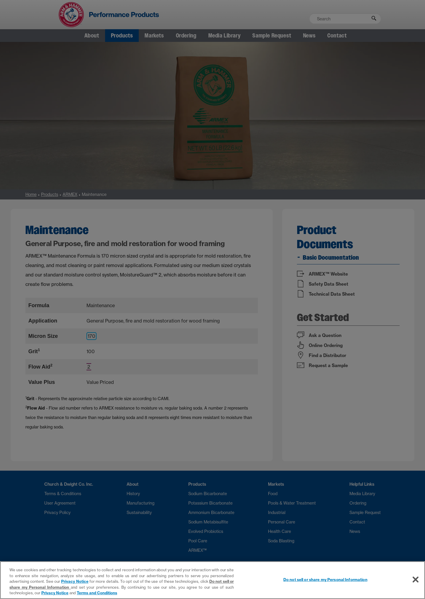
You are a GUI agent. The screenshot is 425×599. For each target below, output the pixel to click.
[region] (212, 580)
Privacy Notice (74, 581)
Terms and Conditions (97, 592)
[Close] (415, 579)
